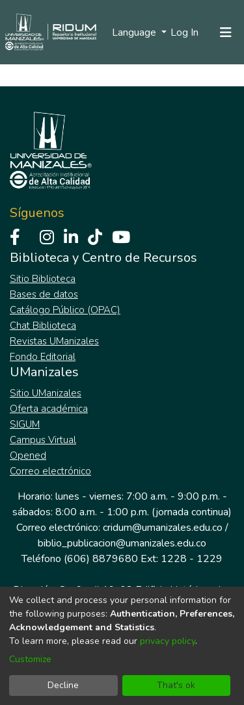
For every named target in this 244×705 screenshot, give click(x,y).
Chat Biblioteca (43, 325)
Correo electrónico (50, 471)
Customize (30, 659)
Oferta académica (49, 408)
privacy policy (167, 641)
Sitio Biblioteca (42, 278)
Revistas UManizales (54, 341)
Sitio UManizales (45, 393)
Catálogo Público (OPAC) (65, 309)
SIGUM (25, 424)
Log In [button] (185, 32)
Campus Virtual (43, 439)
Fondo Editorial (42, 356)
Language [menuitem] (135, 32)
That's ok (176, 685)
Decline (63, 685)
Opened (28, 455)
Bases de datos (44, 294)
